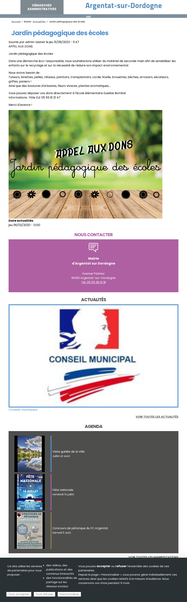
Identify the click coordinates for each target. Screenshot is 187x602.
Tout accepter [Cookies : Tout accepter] (18, 594)
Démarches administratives (41, 7)
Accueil (16, 21)
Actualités (39, 21)
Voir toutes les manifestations (153, 557)
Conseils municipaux (23, 410)
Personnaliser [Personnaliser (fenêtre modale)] (69, 594)
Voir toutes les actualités (157, 417)
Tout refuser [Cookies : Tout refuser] (44, 594)
